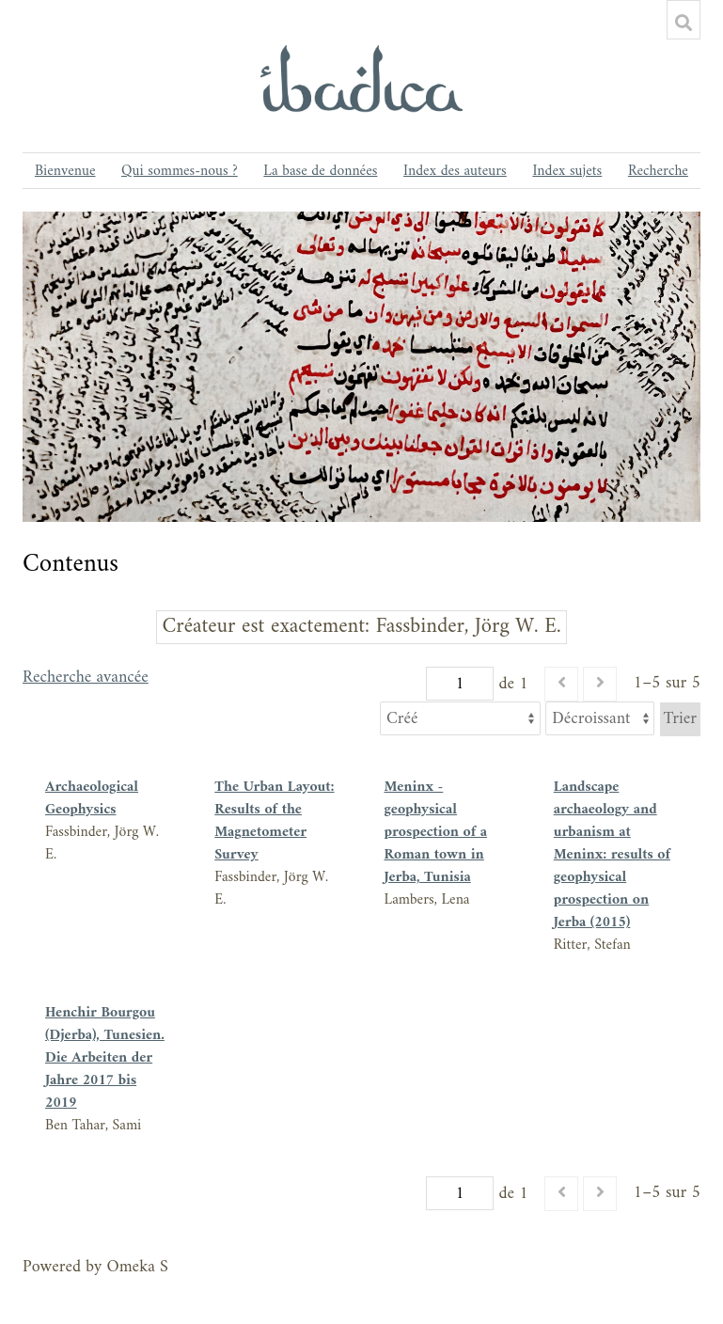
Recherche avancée (86, 679)
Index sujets (567, 171)
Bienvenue (65, 171)
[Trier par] (460, 718)
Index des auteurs (455, 171)
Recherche (658, 171)
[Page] (460, 684)
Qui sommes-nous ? (179, 171)
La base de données (320, 171)
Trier (680, 718)
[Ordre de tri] (599, 718)
